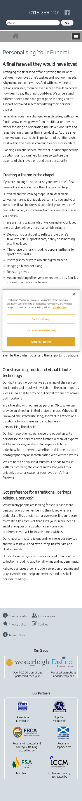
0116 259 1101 (44, 12)
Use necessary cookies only (41, 330)
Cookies (43, 624)
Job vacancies (46, 616)
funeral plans (66, 676)
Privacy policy (17, 624)
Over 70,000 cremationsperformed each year (27, 674)
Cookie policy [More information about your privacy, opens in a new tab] (59, 307)
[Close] (74, 294)
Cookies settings (41, 318)
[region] (41, 320)
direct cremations (66, 672)
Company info (18, 616)
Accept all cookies (41, 341)
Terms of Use (17, 635)
